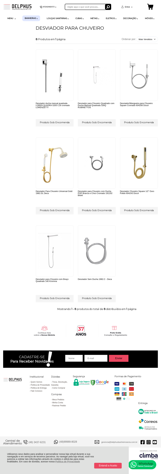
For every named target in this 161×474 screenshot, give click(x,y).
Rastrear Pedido (59, 406)
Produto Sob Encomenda (54, 122)
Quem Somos (36, 382)
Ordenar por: (129, 39)
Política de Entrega (39, 388)
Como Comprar (58, 388)
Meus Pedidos (58, 400)
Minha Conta (57, 403)
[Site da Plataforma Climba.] (148, 454)
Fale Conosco (36, 391)
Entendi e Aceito (108, 465)
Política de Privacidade (67, 461)
